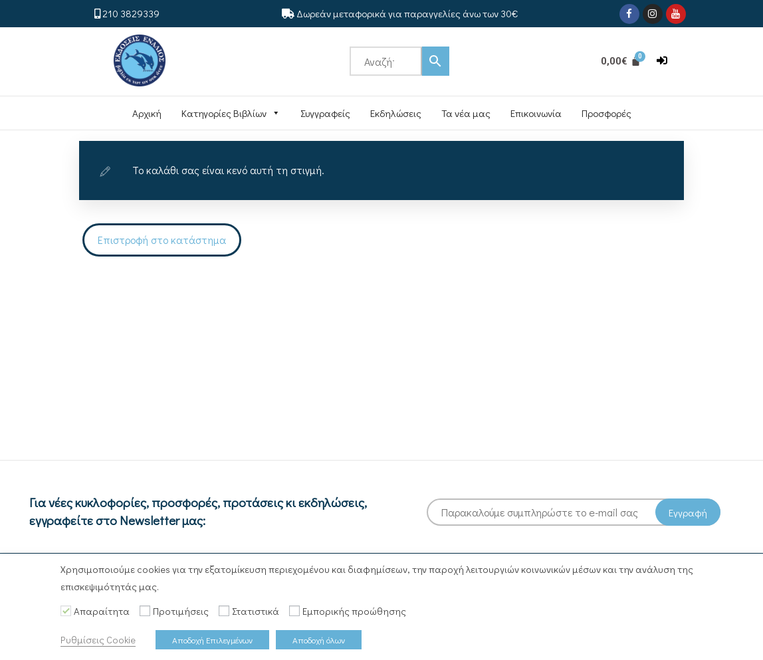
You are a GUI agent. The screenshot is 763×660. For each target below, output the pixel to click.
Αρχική (147, 113)
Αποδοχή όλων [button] (318, 639)
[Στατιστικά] (224, 610)
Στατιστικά (255, 611)
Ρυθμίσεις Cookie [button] (98, 639)
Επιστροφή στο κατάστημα (162, 240)
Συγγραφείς (325, 113)
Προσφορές (606, 113)
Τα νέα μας (465, 113)
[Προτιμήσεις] (145, 610)
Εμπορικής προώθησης (354, 611)
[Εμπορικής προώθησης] (294, 610)
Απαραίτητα (102, 611)
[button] (662, 61)
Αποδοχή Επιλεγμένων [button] (212, 639)
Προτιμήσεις (181, 611)
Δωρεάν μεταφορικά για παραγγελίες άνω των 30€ (407, 13)
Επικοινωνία (536, 113)
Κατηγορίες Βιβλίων (230, 113)
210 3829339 (131, 13)
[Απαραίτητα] (65, 610)
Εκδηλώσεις (395, 113)
